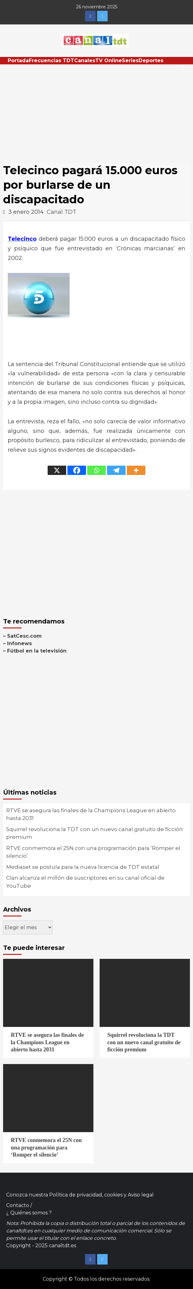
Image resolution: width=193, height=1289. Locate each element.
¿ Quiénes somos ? (29, 1213)
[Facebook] (76, 470)
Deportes (151, 60)
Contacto (17, 1205)
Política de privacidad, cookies (85, 1195)
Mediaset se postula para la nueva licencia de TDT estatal (82, 867)
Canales (84, 60)
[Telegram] (116, 470)
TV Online (108, 60)
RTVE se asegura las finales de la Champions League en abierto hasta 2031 (91, 814)
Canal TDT (61, 212)
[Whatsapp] (96, 470)
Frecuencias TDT (51, 60)
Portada (18, 60)
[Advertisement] (96, 110)
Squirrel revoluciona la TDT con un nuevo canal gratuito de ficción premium (94, 833)
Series (130, 60)
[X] (57, 470)
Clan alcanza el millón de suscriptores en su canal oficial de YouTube (85, 882)
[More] (136, 470)
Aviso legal (141, 1195)
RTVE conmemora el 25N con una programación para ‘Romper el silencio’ (93, 852)
